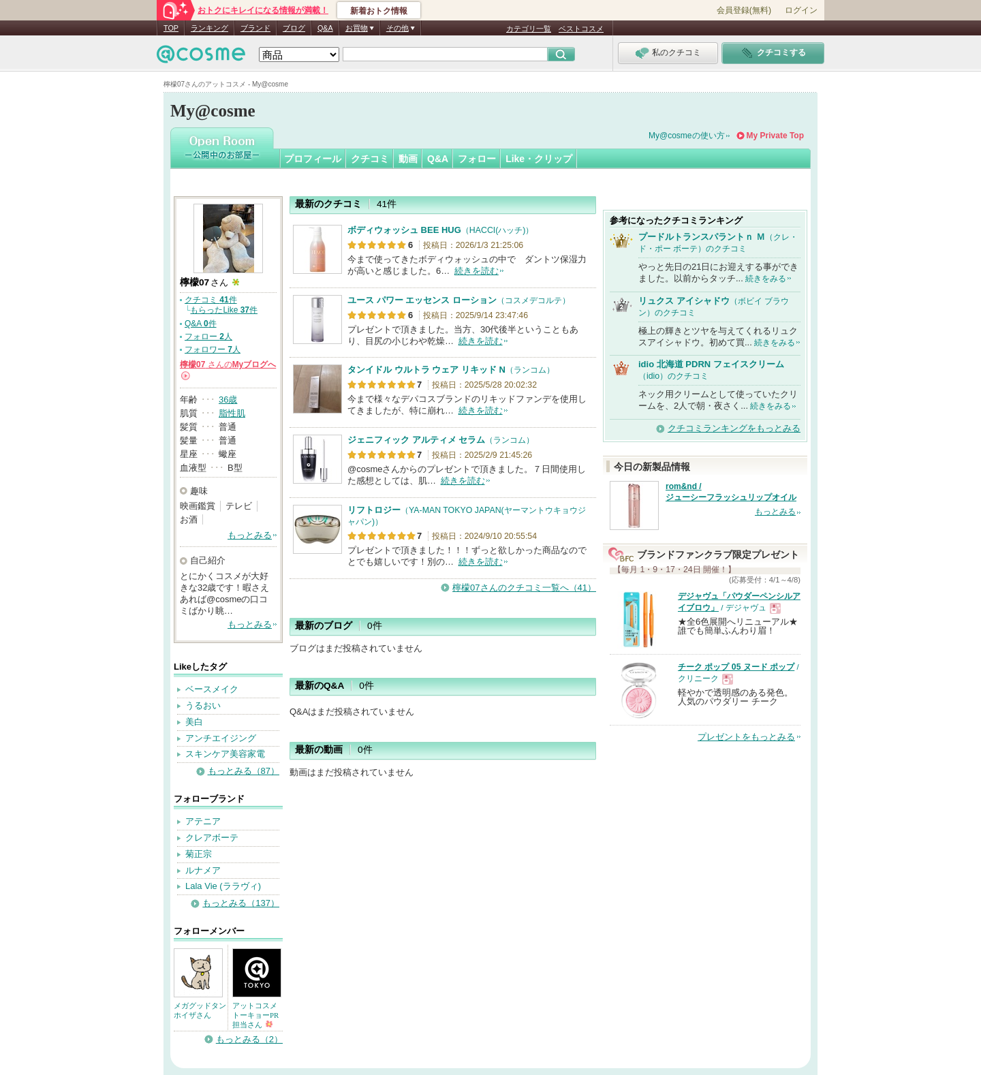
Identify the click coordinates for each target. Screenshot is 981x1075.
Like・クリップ (538, 158)
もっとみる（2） (249, 1039)
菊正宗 (198, 854)
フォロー (477, 158)
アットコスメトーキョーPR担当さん (255, 1015)
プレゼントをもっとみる (746, 737)
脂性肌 (232, 413)
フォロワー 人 (212, 349)
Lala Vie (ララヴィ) (223, 886)
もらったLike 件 (224, 310)
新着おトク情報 (378, 11)
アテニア (203, 821)
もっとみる (250, 535)
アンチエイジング (220, 738)
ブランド (255, 28)
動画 (408, 158)
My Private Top (775, 135)
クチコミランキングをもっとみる (734, 428)
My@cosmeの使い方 (687, 135)
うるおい (203, 705)
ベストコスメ (581, 29)
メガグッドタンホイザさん (200, 1010)
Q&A (325, 28)
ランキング (209, 28)
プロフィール (312, 158)
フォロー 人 (208, 336)
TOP (171, 28)
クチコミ (370, 158)
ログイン (801, 10)
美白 (194, 722)
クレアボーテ (211, 837)
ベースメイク (211, 689)
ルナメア (203, 870)
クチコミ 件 (211, 300)
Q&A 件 (201, 323)
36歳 (228, 399)
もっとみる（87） (243, 771)
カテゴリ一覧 (528, 29)
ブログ (294, 28)
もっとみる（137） (240, 903)
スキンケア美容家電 (225, 754)
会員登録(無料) (744, 10)
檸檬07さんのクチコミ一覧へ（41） (524, 587)
